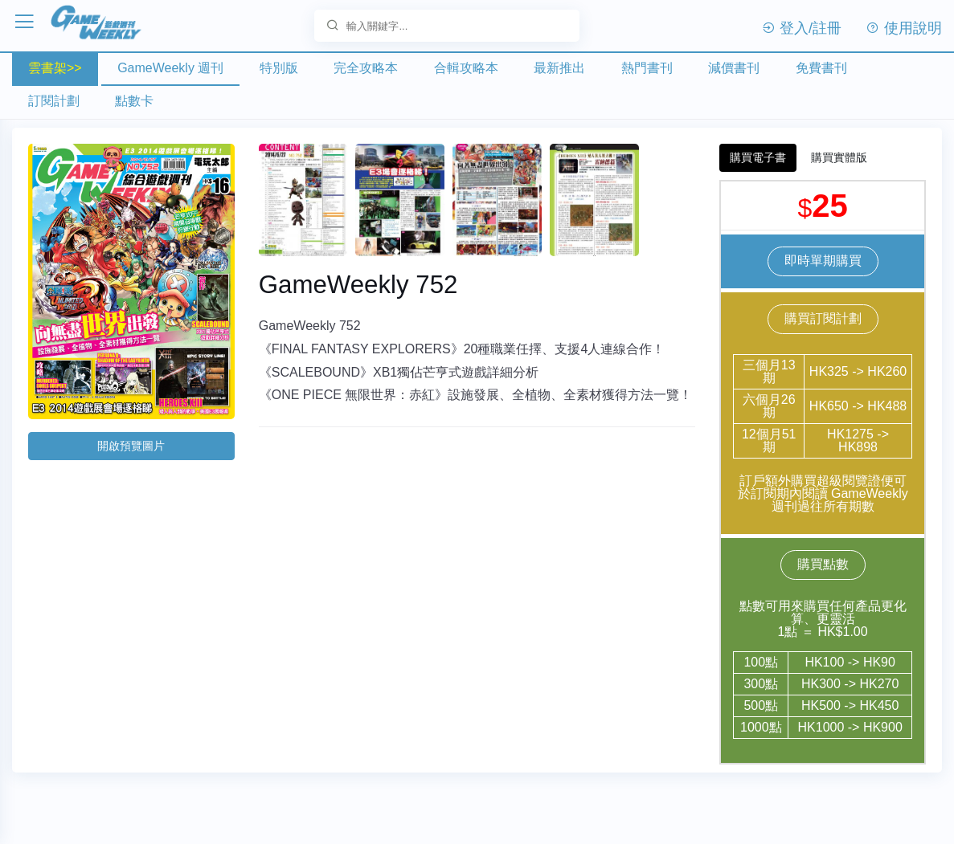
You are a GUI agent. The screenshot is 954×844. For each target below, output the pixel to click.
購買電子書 (758, 157)
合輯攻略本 (466, 68)
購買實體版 (839, 157)
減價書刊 (734, 68)
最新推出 (559, 68)
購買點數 (823, 564)
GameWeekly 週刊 (170, 68)
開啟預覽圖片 (131, 445)
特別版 (279, 68)
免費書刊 (821, 68)
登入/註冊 (801, 28)
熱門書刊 (647, 68)
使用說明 (904, 28)
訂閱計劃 (54, 101)
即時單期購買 (823, 260)
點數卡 (134, 101)
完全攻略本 (366, 68)
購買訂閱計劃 (823, 318)
